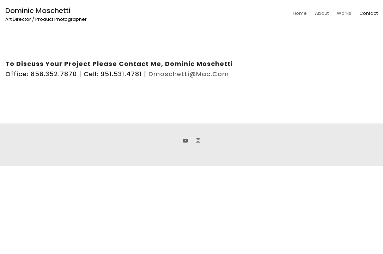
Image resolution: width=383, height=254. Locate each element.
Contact (368, 13)
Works (344, 13)
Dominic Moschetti (38, 11)
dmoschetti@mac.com (188, 73)
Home (300, 13)
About (322, 13)
